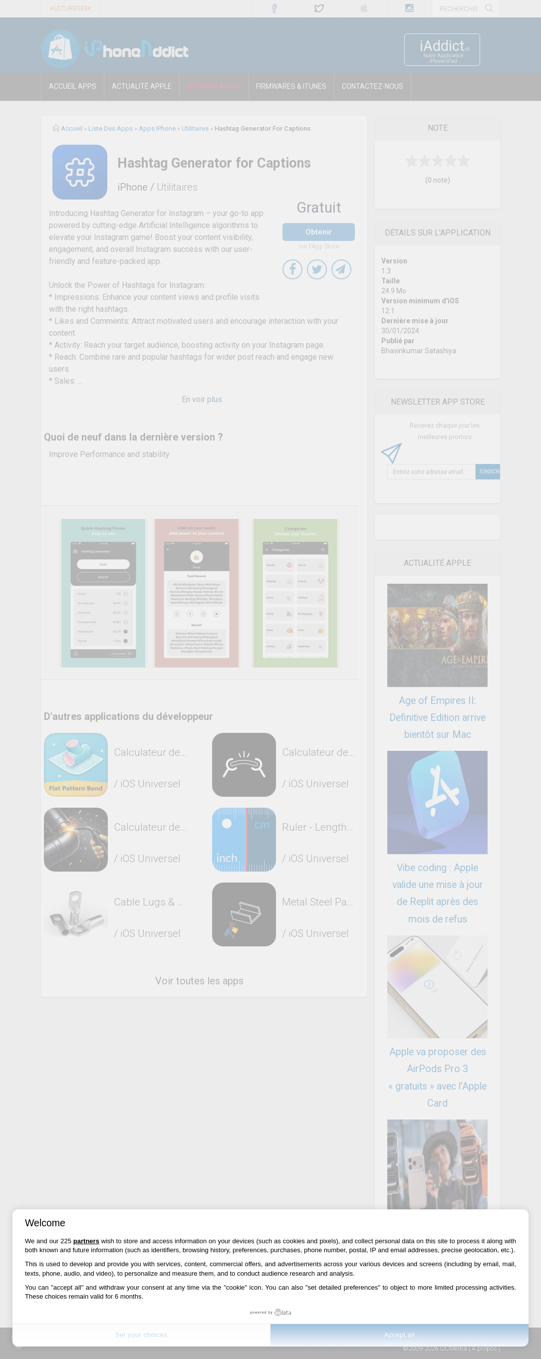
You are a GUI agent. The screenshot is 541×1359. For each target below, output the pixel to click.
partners (86, 1241)
